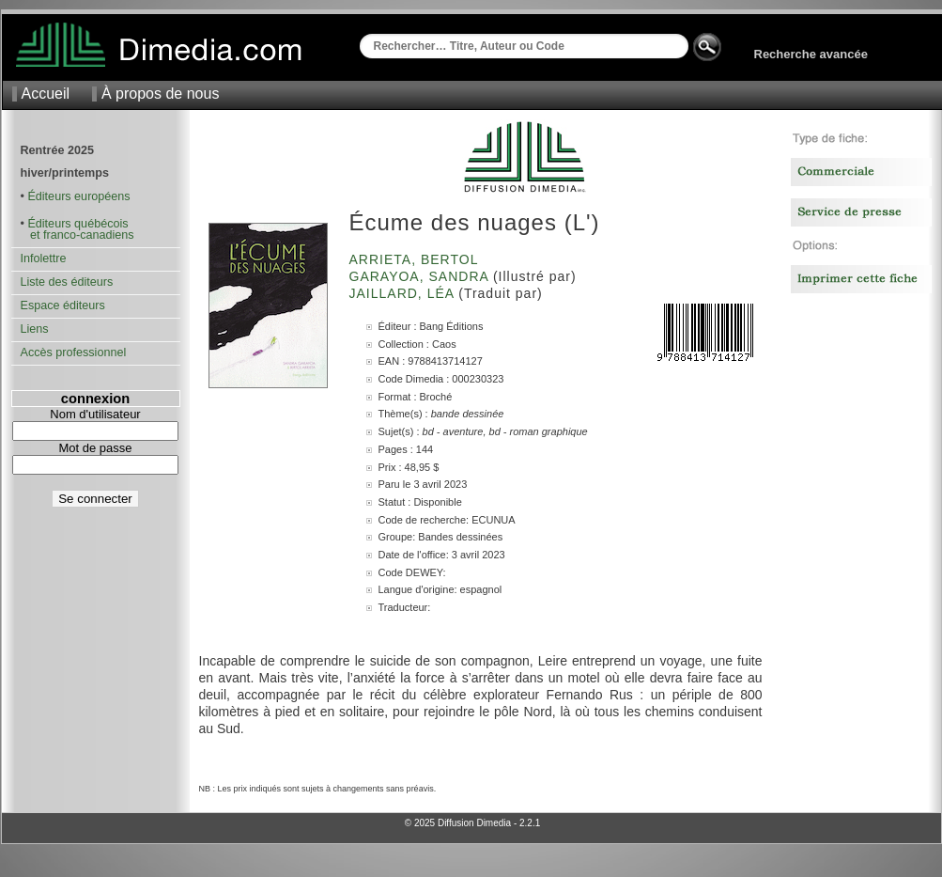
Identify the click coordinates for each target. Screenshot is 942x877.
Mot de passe (94, 448)
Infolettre (44, 258)
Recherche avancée (811, 54)
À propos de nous (160, 94)
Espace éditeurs (63, 305)
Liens (35, 329)
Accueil (46, 94)
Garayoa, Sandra (421, 276)
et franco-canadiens (77, 235)
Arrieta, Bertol (416, 259)
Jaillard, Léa (404, 293)
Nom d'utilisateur (95, 414)
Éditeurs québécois (77, 223)
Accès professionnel (74, 352)
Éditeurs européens (78, 196)
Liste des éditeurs (67, 282)
